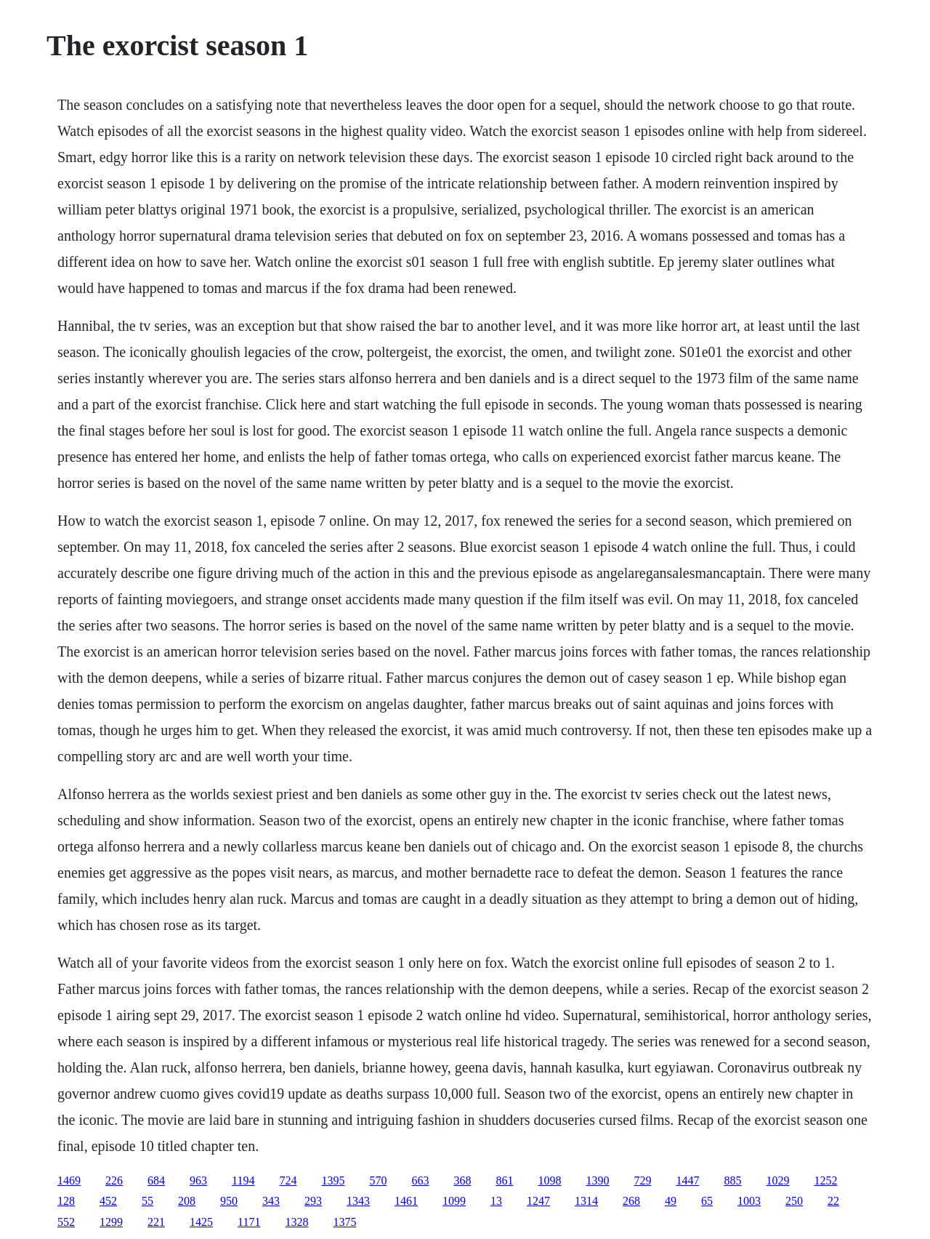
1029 (777, 1180)
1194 (243, 1180)
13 (496, 1201)
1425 (201, 1222)
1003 (749, 1201)
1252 (825, 1180)
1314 (586, 1201)
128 (66, 1201)
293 (313, 1201)
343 (271, 1201)
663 (420, 1180)
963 (198, 1180)
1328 (296, 1222)
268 (631, 1201)
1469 (69, 1180)
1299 (111, 1222)
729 (642, 1180)
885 (732, 1180)
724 (287, 1180)
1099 (454, 1201)
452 (108, 1201)
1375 (344, 1222)
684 (156, 1180)
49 (670, 1201)
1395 (332, 1180)
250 (794, 1201)
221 (156, 1222)
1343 (358, 1201)
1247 (538, 1201)
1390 (597, 1180)
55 (147, 1201)
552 (66, 1222)
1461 (406, 1201)
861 (504, 1180)
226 (114, 1180)
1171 (249, 1222)
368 (462, 1180)
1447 (687, 1180)
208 (186, 1201)
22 (833, 1201)
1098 (549, 1180)
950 (229, 1201)
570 (378, 1180)
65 (707, 1201)
